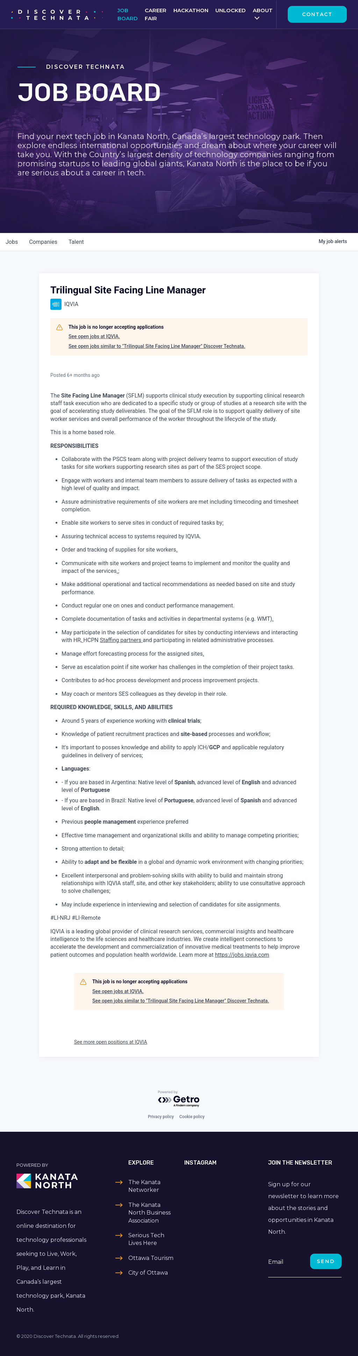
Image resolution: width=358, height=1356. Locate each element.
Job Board (127, 14)
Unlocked (230, 10)
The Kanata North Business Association (149, 1213)
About (263, 10)
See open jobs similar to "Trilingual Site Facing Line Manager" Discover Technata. (157, 346)
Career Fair (155, 14)
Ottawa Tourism (150, 1258)
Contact (317, 14)
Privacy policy (161, 1116)
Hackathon (190, 10)
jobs (12, 242)
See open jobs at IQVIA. (94, 336)
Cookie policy (192, 1116)
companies (43, 242)
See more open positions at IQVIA (110, 1042)
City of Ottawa (148, 1272)
